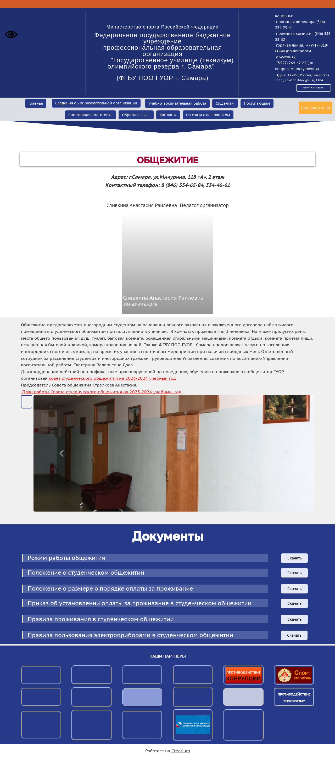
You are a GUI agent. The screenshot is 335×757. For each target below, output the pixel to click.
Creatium (180, 750)
